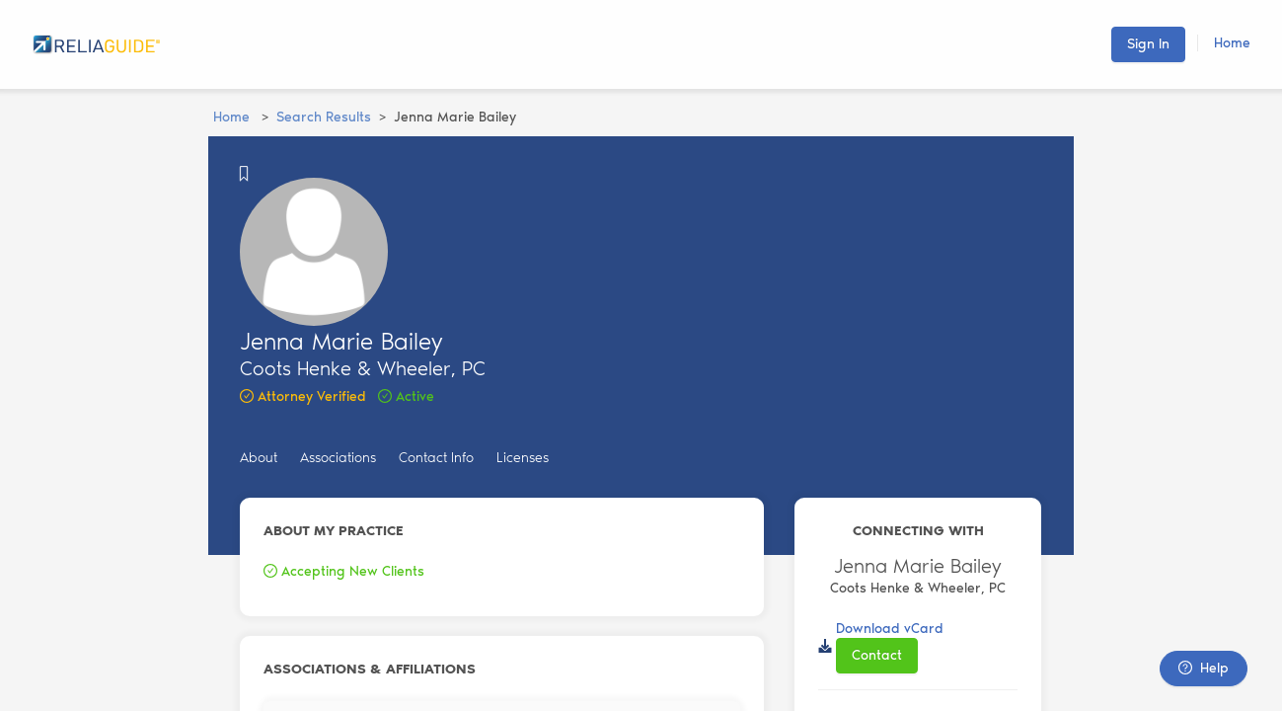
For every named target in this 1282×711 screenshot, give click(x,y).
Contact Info (436, 457)
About (258, 457)
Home (1232, 43)
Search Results (323, 117)
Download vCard (889, 628)
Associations (338, 457)
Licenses (522, 457)
